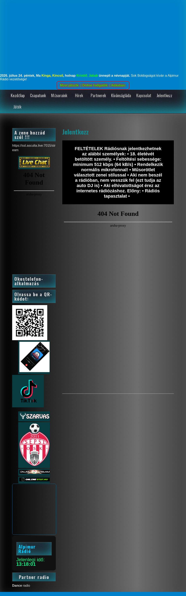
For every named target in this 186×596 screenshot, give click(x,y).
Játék (17, 107)
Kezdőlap (18, 95)
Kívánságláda (121, 95)
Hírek (79, 95)
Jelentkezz (164, 95)
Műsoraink (59, 95)
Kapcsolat (143, 95)
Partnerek (98, 95)
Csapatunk (38, 95)
